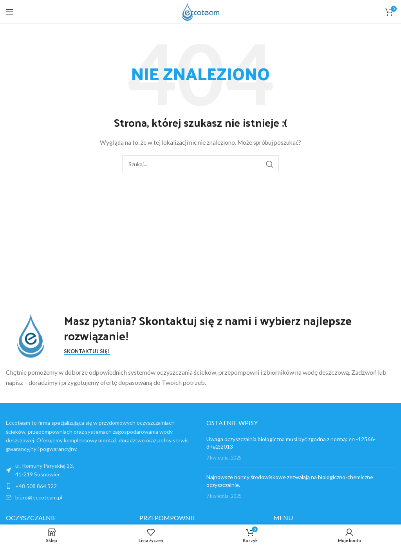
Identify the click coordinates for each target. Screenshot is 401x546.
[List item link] (100, 486)
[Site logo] (200, 11)
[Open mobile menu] (10, 12)
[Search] (200, 164)
